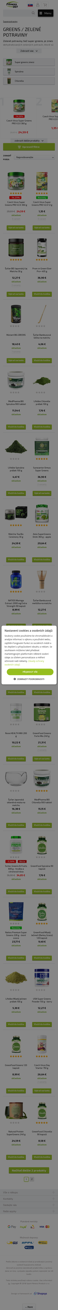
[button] (29, 678)
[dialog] (28, 655)
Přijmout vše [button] (30, 671)
